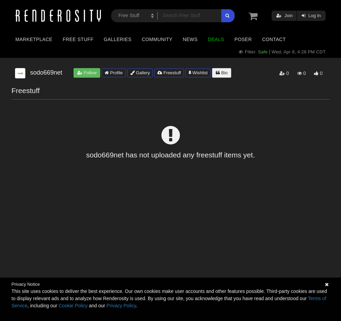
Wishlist (198, 72)
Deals (216, 39)
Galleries (117, 39)
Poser (243, 39)
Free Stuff (78, 39)
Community (157, 39)
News (190, 39)
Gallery (140, 72)
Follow (86, 72)
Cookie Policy (73, 305)
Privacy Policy (121, 305)
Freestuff (169, 72)
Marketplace (33, 39)
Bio (221, 72)
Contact (274, 39)
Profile (113, 72)
